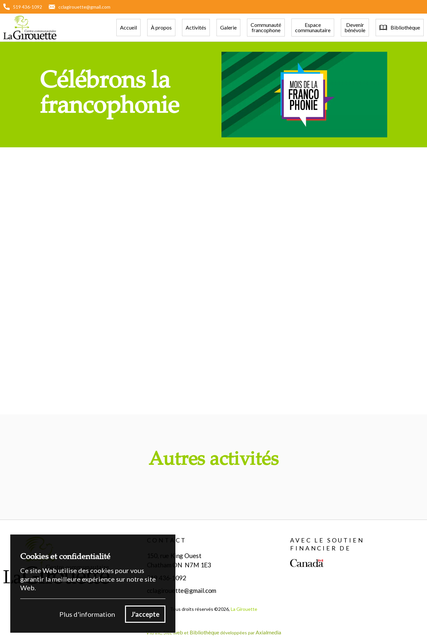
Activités (196, 27)
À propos (161, 27)
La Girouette (244, 609)
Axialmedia (268, 632)
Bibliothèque (204, 632)
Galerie (228, 27)
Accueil (128, 27)
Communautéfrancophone (266, 27)
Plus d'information (87, 614)
